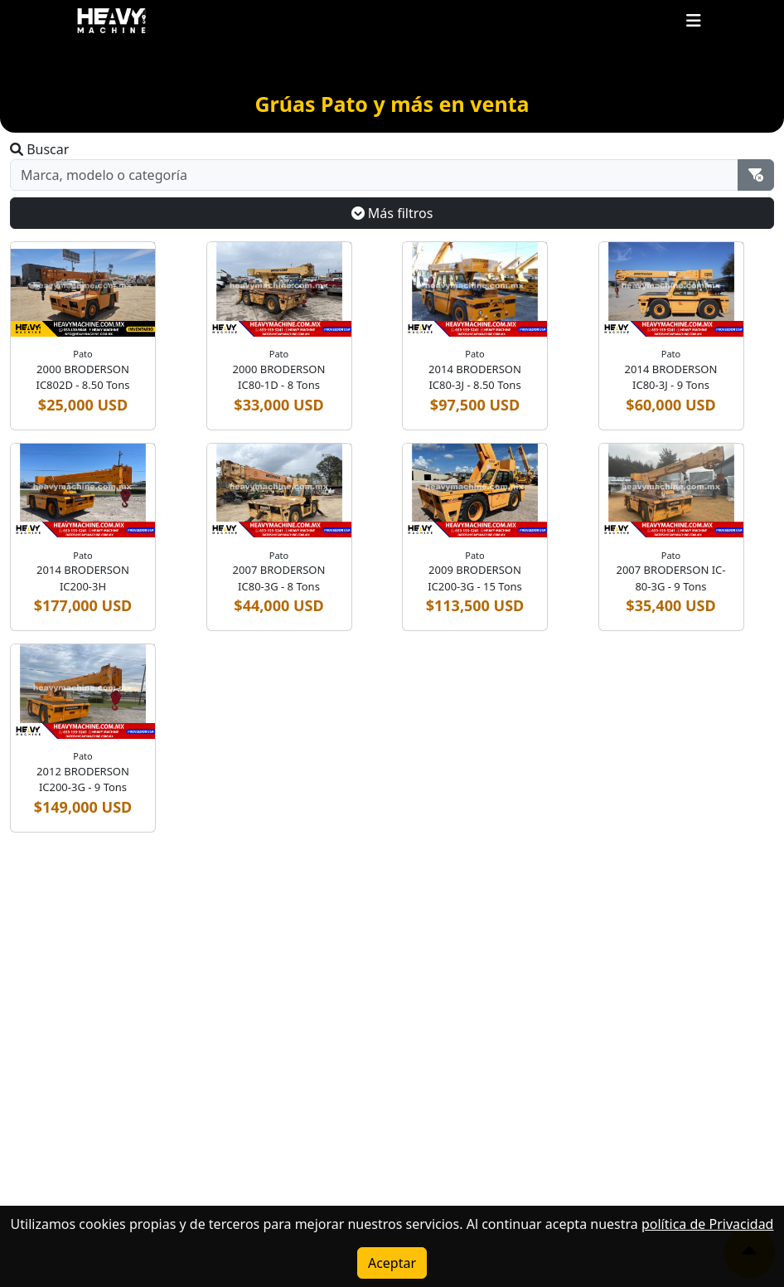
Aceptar (392, 1263)
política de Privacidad (707, 1224)
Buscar (39, 149)
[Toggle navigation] (693, 20)
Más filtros (392, 213)
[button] (693, 20)
